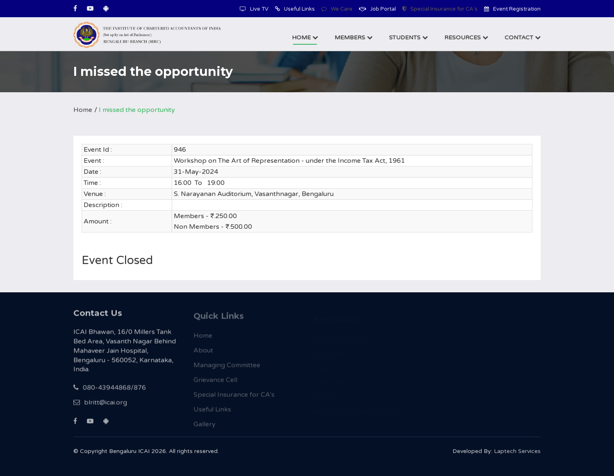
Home (305, 37)
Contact (523, 37)
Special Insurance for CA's (440, 9)
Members (353, 37)
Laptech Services (517, 454)
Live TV (254, 9)
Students (408, 37)
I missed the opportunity (137, 110)
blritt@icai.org (100, 408)
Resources (466, 37)
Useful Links (295, 9)
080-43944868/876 (109, 393)
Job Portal (377, 9)
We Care (336, 9)
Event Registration (512, 9)
